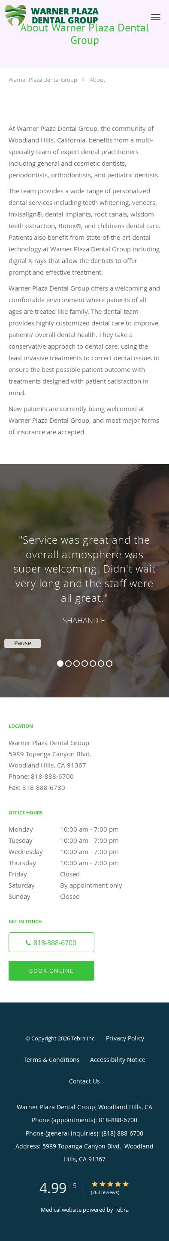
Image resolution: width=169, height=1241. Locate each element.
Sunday (71, 896)
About (97, 80)
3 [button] (76, 663)
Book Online (51, 971)
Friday (71, 873)
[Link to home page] (69, 15)
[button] (155, 17)
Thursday (71, 862)
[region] (84, 572)
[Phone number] (51, 942)
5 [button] (93, 663)
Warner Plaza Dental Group (43, 80)
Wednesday (71, 851)
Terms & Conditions (52, 1059)
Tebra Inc (82, 1038)
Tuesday (71, 840)
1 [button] (60, 663)
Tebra (122, 1209)
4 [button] (84, 663)
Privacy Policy (125, 1038)
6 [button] (101, 663)
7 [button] (109, 663)
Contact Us (84, 1081)
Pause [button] (22, 643)
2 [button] (68, 663)
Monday (71, 829)
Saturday (71, 885)
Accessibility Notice (117, 1059)
